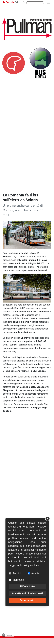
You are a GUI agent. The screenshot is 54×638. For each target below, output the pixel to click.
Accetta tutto (27, 600)
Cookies (8, 635)
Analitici (35, 573)
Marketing (18, 579)
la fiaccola (8, 2)
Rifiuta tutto (27, 586)
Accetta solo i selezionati (27, 593)
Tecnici (17, 573)
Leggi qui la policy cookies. (24, 565)
